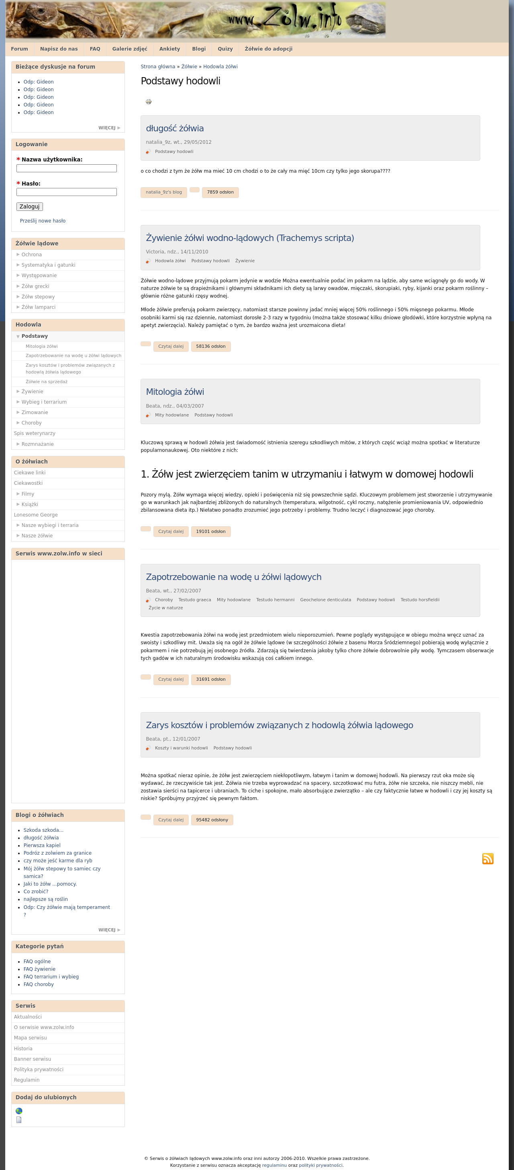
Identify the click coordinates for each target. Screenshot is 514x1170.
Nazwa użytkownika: (49, 159)
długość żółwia (41, 838)
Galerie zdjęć (130, 49)
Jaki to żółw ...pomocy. (50, 884)
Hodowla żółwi (220, 66)
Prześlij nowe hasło (43, 221)
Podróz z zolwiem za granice (58, 853)
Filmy (24, 493)
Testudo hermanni (275, 599)
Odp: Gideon (39, 82)
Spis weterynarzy (34, 433)
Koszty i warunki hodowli (181, 748)
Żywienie (28, 391)
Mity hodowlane (172, 415)
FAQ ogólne (37, 961)
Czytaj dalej (171, 346)
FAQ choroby (39, 984)
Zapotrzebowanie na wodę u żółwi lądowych (74, 355)
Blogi (199, 49)
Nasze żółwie (33, 535)
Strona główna (158, 66)
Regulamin (27, 1080)
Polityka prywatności (38, 1069)
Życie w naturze (166, 608)
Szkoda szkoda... (43, 830)
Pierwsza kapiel (42, 845)
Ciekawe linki (30, 473)
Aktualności (28, 1017)
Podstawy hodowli (174, 151)
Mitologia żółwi (42, 346)
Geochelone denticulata (325, 599)
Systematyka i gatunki (44, 264)
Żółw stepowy (34, 296)
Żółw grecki (31, 286)
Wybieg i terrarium (40, 401)
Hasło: (28, 184)
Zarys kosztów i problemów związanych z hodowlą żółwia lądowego (70, 369)
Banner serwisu (32, 1059)
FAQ (95, 49)
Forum (19, 49)
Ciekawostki (28, 483)
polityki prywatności (321, 1165)
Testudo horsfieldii (420, 599)
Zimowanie (31, 412)
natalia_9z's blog (164, 192)
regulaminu (274, 1165)
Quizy (225, 49)
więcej (107, 128)
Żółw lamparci (35, 307)
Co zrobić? (36, 891)
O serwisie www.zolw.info (44, 1027)
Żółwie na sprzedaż (46, 381)
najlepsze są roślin (46, 899)
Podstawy (31, 336)
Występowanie (35, 275)
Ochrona (28, 254)
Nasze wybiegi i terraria (46, 525)
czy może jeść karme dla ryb (58, 861)
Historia (23, 1049)
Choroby (28, 422)
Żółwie (190, 66)
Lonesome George (36, 515)
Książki (26, 504)
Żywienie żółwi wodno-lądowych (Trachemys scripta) (250, 238)
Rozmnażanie (34, 444)
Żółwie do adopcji (269, 49)
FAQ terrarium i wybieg (51, 977)
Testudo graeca (195, 599)
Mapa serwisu (30, 1038)
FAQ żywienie (39, 969)
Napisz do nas (59, 49)
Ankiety (169, 49)
